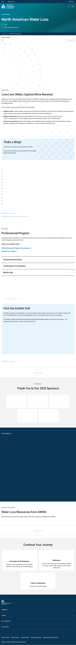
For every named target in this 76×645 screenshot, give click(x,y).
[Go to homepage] (6, 602)
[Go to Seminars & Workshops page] (19, 560)
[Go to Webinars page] (56, 560)
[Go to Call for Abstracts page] (38, 581)
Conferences (4, 33)
